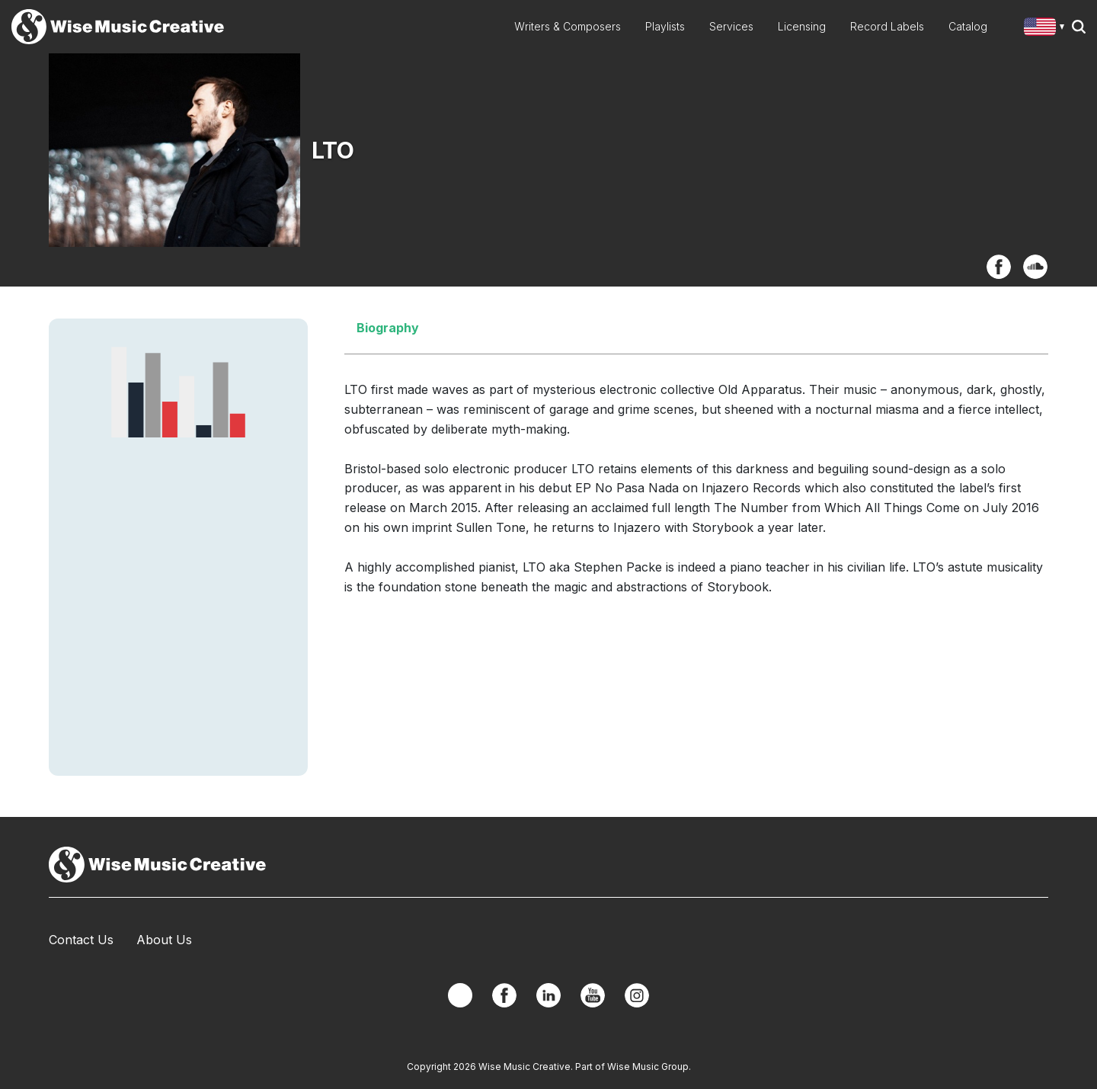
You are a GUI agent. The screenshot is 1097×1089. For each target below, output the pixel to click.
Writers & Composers (567, 26)
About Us (164, 939)
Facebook (999, 267)
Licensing (802, 26)
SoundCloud (1035, 267)
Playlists (665, 26)
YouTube (592, 995)
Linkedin (548, 995)
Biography (388, 327)
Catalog (967, 26)
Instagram (637, 995)
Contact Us (81, 939)
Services (731, 26)
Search (1079, 27)
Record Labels (887, 26)
